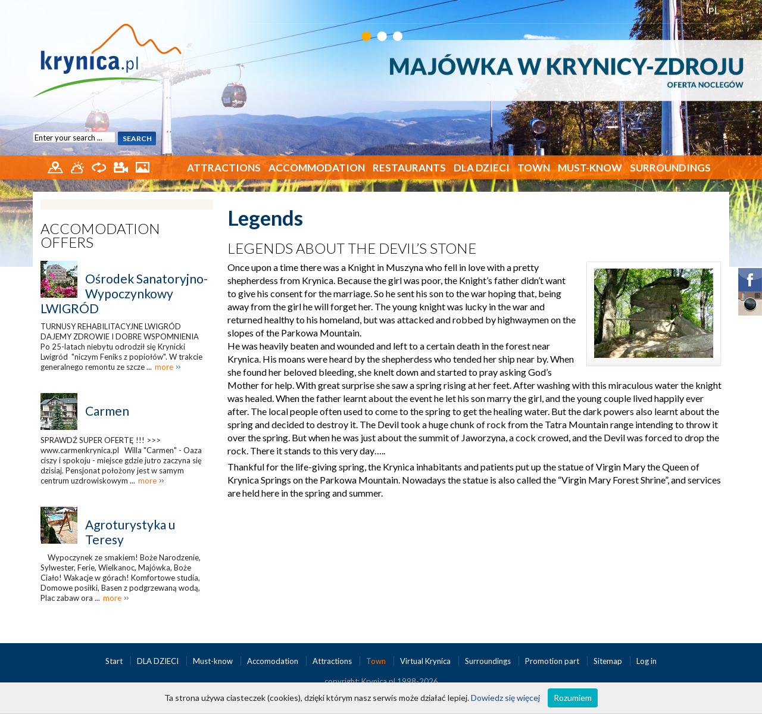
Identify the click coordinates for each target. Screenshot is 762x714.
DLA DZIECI (482, 167)
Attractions (224, 167)
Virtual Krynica (426, 661)
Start (114, 661)
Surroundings (670, 167)
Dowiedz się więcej (505, 698)
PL (714, 10)
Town (533, 167)
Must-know (590, 167)
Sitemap (608, 661)
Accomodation (273, 661)
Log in (646, 661)
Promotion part (553, 661)
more (164, 367)
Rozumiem (573, 698)
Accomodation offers (100, 235)
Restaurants (409, 167)
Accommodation (316, 167)
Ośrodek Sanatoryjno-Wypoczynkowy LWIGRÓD (124, 293)
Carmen (107, 410)
